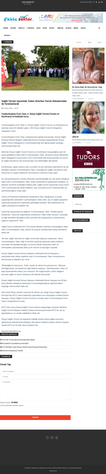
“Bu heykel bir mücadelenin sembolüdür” (15, 343)
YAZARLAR (68, 28)
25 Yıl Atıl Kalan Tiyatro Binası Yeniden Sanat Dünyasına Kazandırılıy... (25, 347)
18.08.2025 (90, 98)
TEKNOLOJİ (21, 28)
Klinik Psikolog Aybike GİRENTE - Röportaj (27, 4)
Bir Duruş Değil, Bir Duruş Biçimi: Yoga (87, 87)
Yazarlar (78, 42)
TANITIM (52, 28)
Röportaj (7, 35)
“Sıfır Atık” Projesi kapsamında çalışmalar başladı (18, 340)
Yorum (99, 42)
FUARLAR (83, 28)
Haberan (78, 204)
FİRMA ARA (60, 28)
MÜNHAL (76, 28)
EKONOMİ (13, 28)
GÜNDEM (5, 28)
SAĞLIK (38, 28)
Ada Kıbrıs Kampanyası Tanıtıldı (12, 350)
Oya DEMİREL (76, 142)
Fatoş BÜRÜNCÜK (78, 98)
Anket (89, 42)
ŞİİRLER (75, 137)
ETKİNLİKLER (30, 28)
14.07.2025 (88, 142)
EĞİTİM (45, 28)
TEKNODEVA (53, 471)
